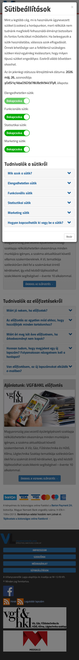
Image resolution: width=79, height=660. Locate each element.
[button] (20, 173)
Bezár (69, 236)
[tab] (39, 173)
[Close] (72, 6)
